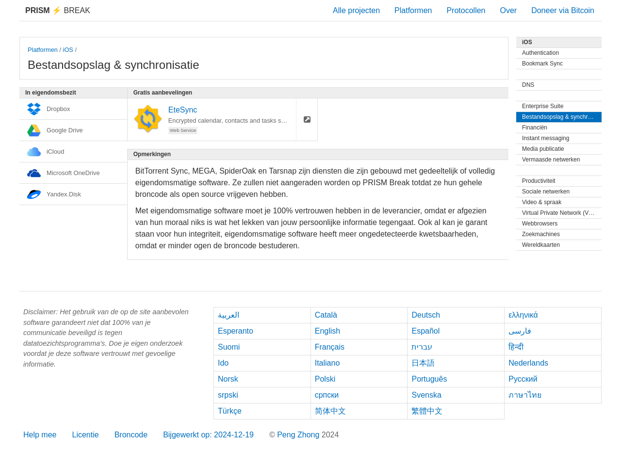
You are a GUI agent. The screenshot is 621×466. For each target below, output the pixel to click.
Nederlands (528, 363)
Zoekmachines (541, 234)
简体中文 (330, 411)
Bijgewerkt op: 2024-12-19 (208, 435)
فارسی (519, 331)
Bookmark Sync (542, 63)
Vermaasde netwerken (551, 159)
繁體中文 (426, 411)
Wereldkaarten (541, 244)
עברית (421, 347)
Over (508, 10)
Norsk (228, 379)
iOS (68, 49)
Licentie (85, 435)
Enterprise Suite (542, 106)
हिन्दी (515, 347)
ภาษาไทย (524, 395)
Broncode (131, 435)
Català (326, 315)
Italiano (327, 363)
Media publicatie (543, 148)
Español (425, 331)
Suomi (229, 347)
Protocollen (465, 10)
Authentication (540, 52)
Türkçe (230, 411)
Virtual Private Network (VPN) (560, 212)
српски (327, 395)
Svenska (426, 395)
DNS (528, 84)
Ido (223, 363)
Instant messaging (545, 138)
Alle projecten (356, 10)
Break (57, 10)
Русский (522, 379)
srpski (228, 395)
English (327, 331)
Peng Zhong (299, 435)
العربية (228, 315)
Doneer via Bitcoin (562, 10)
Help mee (39, 435)
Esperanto (235, 331)
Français (329, 347)
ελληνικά (523, 315)
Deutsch (425, 315)
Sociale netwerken (546, 191)
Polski (325, 379)
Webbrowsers (539, 223)
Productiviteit (539, 180)
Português (429, 379)
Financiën (534, 127)
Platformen (413, 10)
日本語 (423, 363)
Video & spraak (541, 202)
